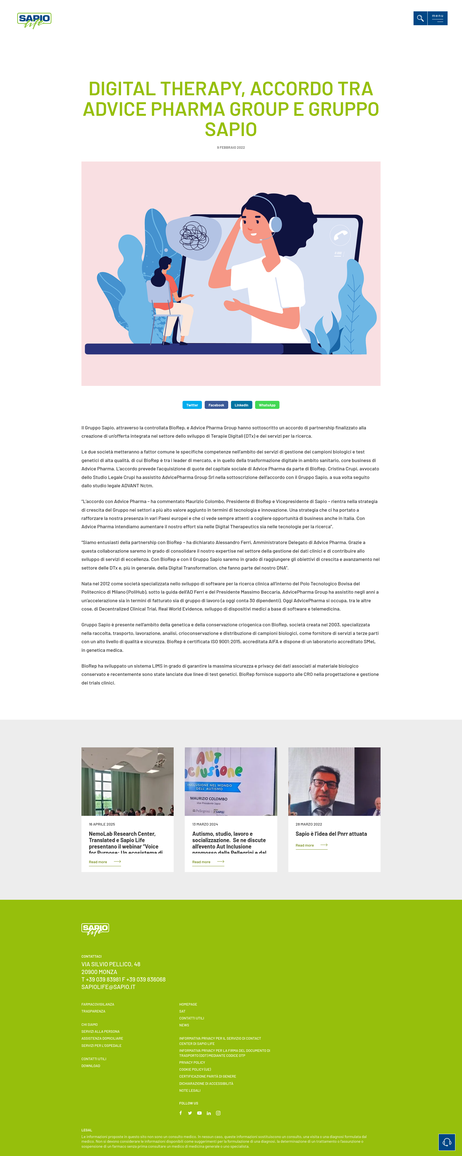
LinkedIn (241, 405)
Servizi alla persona (100, 1031)
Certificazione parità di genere (207, 1076)
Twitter (192, 405)
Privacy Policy (192, 1062)
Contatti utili (93, 1059)
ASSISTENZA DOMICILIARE (102, 1038)
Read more (98, 861)
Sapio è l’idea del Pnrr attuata (331, 833)
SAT (182, 1011)
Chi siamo (89, 1024)
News (184, 1025)
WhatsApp (267, 405)
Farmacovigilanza (97, 1004)
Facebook (216, 405)
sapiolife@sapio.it (108, 986)
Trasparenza (93, 1011)
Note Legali (190, 1090)
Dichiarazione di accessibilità (206, 1083)
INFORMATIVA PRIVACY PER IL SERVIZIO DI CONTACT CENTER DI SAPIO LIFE (220, 1040)
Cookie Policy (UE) (195, 1069)
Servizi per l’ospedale (101, 1045)
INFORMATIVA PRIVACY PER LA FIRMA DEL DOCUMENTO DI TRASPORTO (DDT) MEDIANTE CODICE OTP (224, 1053)
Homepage (188, 1004)
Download (90, 1065)
